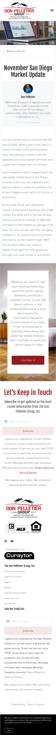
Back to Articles (16, 51)
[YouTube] (11, 541)
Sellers (7, 587)
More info (37, 722)
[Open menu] (51, 10)
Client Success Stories (14, 571)
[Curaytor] (19, 558)
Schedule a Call (11, 598)
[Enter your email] (31, 421)
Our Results (9, 603)
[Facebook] (5, 541)
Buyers (7, 582)
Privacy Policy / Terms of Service (28, 704)
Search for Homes (13, 576)
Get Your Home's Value (15, 592)
